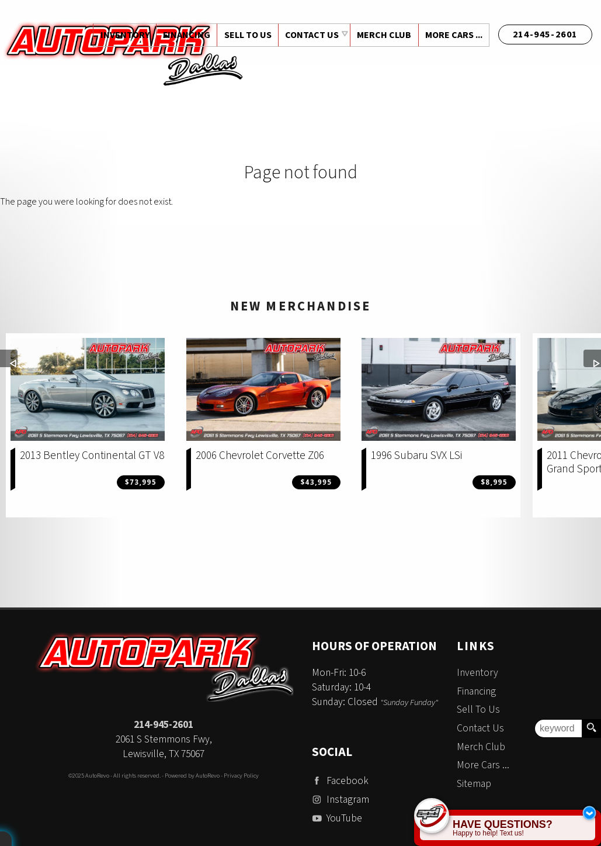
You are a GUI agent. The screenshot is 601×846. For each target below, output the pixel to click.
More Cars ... (453, 35)
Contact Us (480, 728)
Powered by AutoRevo (192, 775)
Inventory (477, 672)
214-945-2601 (163, 724)
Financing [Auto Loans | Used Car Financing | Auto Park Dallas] (183, 35)
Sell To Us (478, 709)
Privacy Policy (241, 775)
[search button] (591, 728)
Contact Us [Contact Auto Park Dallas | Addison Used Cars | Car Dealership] (310, 35)
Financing (476, 691)
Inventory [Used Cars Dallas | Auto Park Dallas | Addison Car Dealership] (121, 35)
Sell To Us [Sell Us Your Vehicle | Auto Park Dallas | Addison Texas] (245, 35)
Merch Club (383, 35)
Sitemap (474, 783)
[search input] (558, 728)
